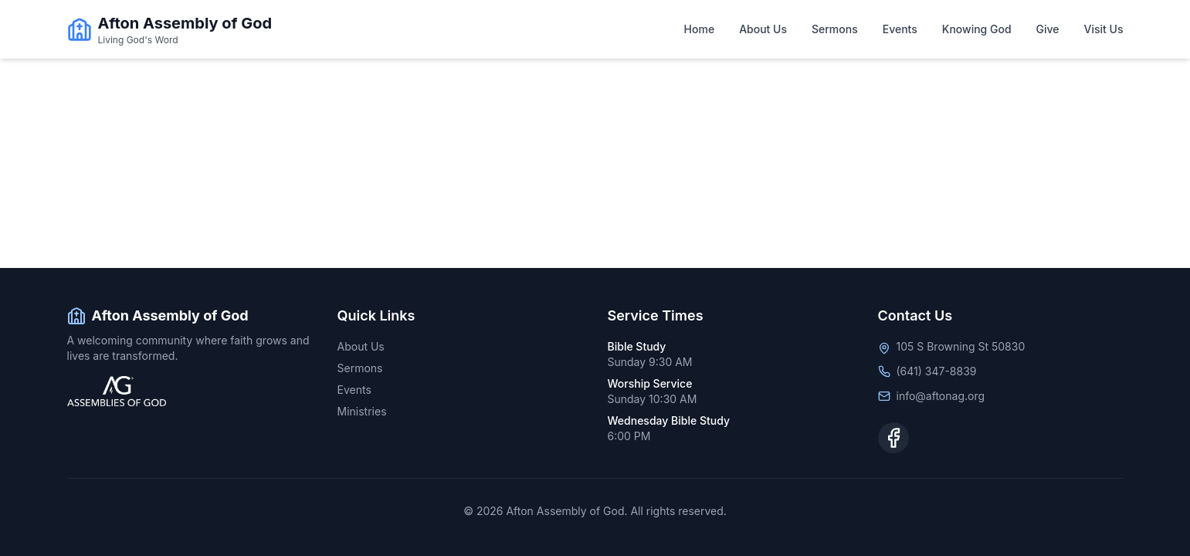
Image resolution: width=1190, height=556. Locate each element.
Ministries (362, 411)
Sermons (835, 29)
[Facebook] (893, 437)
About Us (763, 29)
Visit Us (1104, 29)
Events (900, 29)
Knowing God (977, 29)
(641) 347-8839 (937, 371)
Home (699, 29)
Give (1047, 29)
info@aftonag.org (941, 395)
